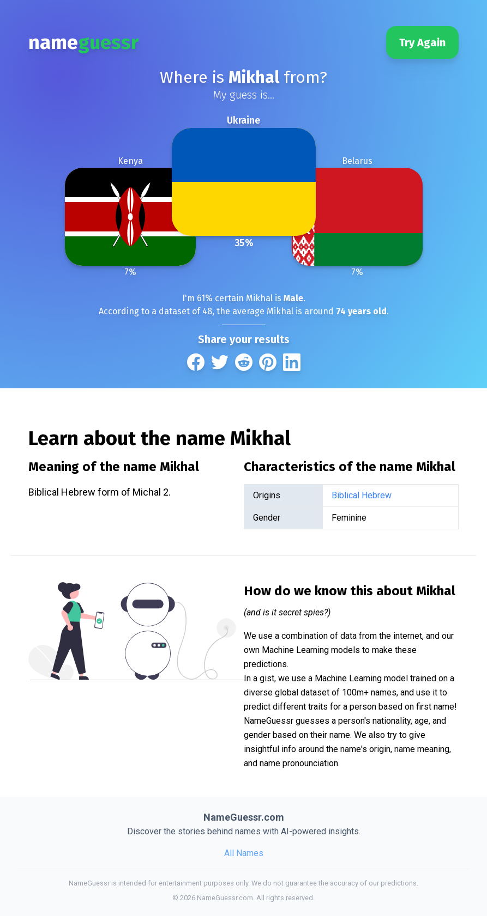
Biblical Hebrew (362, 495)
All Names (243, 853)
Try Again (422, 42)
